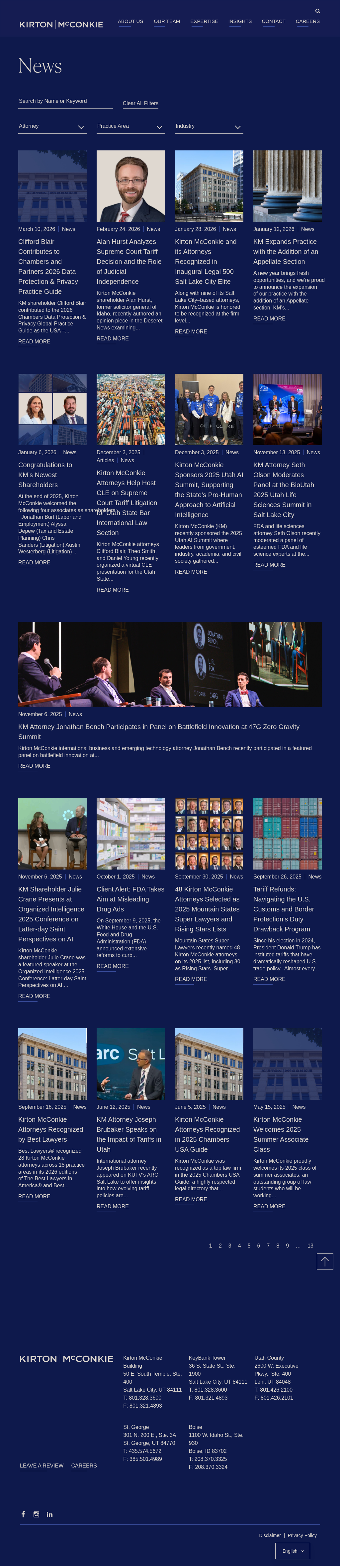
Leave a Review (41, 1465)
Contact (273, 21)
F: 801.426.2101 (273, 1398)
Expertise (204, 21)
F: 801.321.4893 (142, 1406)
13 (310, 1246)
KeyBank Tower (207, 1358)
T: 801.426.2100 (273, 1390)
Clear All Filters (141, 103)
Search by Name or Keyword (53, 101)
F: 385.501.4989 (142, 1459)
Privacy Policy (302, 1535)
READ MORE (34, 341)
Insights (240, 21)
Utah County (269, 1358)
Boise (195, 1427)
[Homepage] (66, 1358)
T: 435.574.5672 (142, 1451)
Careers (308, 21)
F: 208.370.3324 (208, 1467)
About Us (130, 21)
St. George (136, 1427)
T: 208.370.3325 (208, 1459)
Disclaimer (270, 1535)
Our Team (167, 21)
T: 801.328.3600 (142, 1398)
